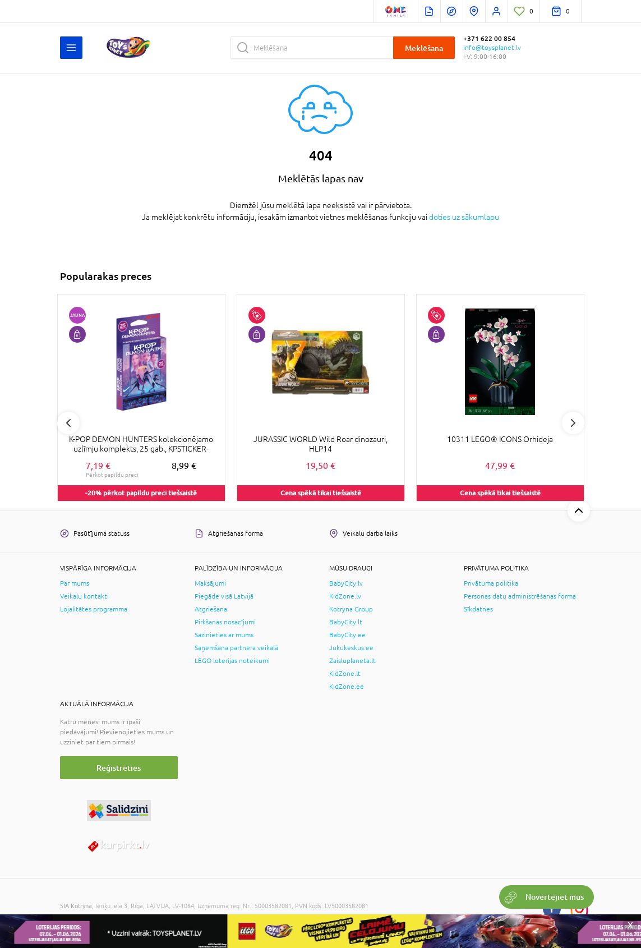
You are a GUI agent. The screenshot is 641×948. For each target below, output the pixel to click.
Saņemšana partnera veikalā (236, 648)
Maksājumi (210, 583)
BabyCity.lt (345, 622)
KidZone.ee (346, 687)
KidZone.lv (345, 596)
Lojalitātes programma (93, 609)
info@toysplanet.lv (492, 48)
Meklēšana (424, 48)
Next (573, 423)
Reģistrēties (118, 767)
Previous (68, 423)
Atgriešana (211, 609)
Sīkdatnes (478, 609)
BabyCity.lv (346, 583)
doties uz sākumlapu (464, 217)
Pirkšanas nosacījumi (225, 622)
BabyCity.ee (347, 635)
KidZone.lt (345, 674)
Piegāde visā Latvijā (224, 596)
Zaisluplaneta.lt (352, 661)
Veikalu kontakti (84, 596)
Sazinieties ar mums (224, 635)
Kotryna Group (351, 609)
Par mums (74, 583)
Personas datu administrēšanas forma (520, 596)
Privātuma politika (491, 583)
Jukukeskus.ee (351, 648)
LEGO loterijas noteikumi (232, 661)
